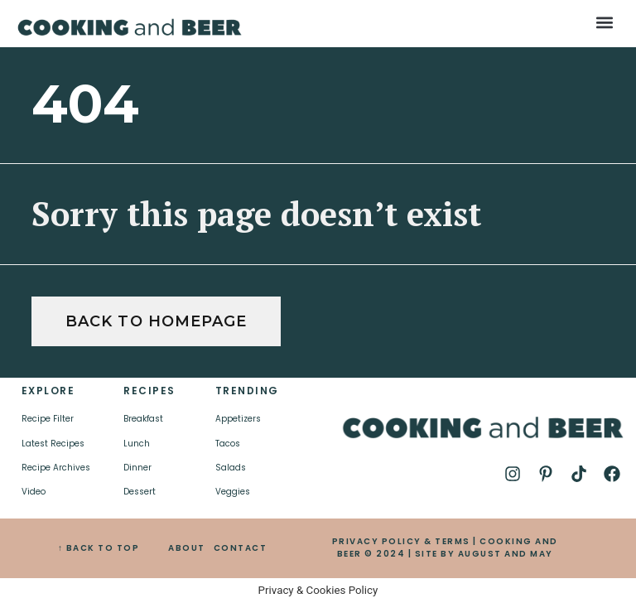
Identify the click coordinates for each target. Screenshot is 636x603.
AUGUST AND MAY (505, 554)
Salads (230, 467)
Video (34, 491)
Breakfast (143, 418)
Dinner (137, 467)
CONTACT (240, 548)
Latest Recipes (53, 443)
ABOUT (186, 548)
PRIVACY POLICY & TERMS (401, 541)
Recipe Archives (56, 467)
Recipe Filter (48, 418)
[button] (605, 22)
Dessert (139, 491)
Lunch (136, 443)
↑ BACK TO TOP (99, 548)
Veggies (232, 491)
